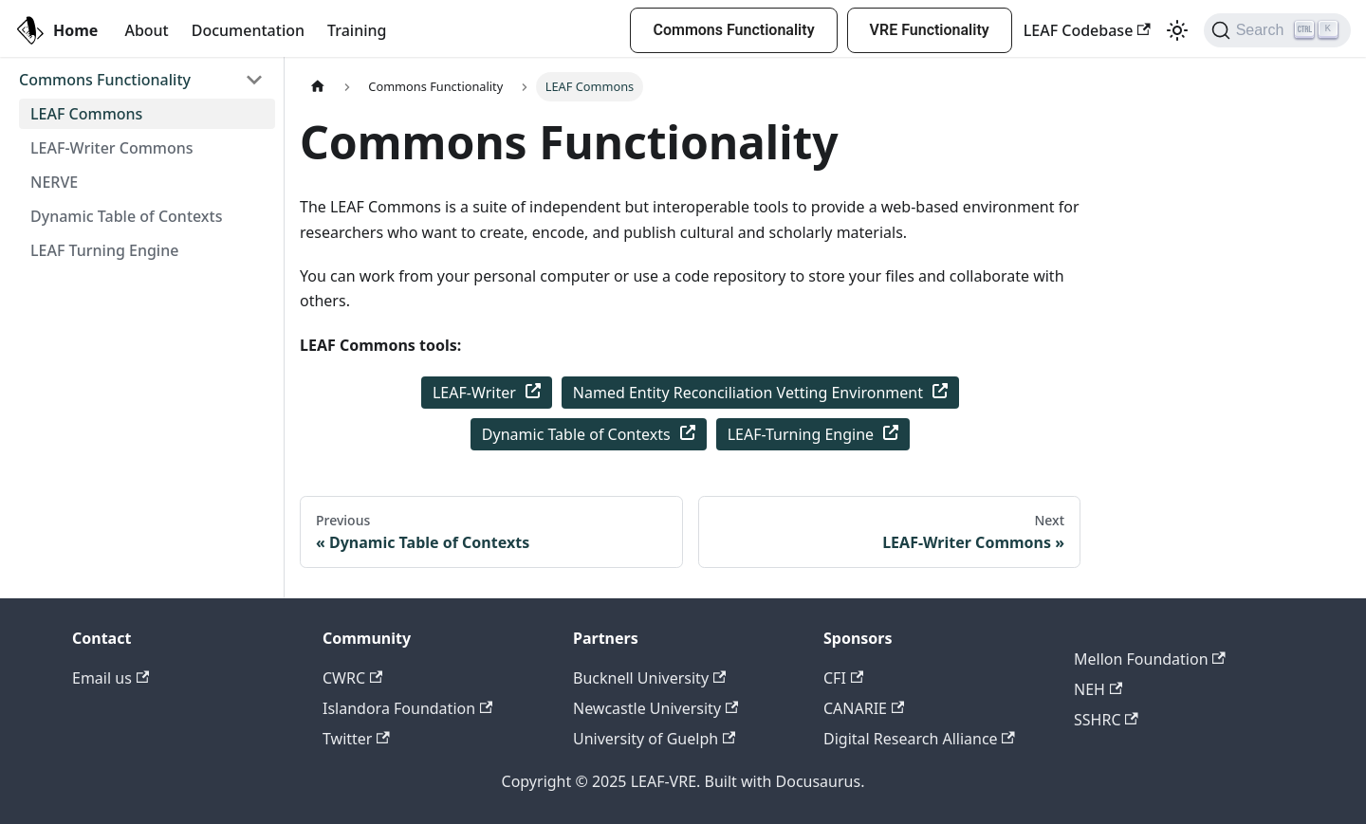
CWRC (352, 678)
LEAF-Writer (487, 392)
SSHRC (1106, 719)
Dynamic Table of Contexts (126, 216)
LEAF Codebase (1087, 30)
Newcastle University (655, 708)
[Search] (1277, 30)
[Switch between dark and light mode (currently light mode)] (1177, 30)
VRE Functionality (929, 30)
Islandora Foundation (407, 708)
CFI (843, 678)
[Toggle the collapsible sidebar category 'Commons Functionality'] (254, 79)
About (146, 30)
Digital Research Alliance (919, 738)
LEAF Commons (86, 113)
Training (356, 30)
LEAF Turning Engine (104, 250)
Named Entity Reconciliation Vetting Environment (760, 392)
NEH (1098, 689)
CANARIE (863, 708)
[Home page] (318, 86)
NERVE (54, 182)
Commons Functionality (733, 30)
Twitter (356, 738)
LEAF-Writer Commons (112, 147)
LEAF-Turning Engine (813, 434)
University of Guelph (654, 738)
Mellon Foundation (1150, 659)
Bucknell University (649, 678)
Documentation (248, 30)
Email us (110, 678)
